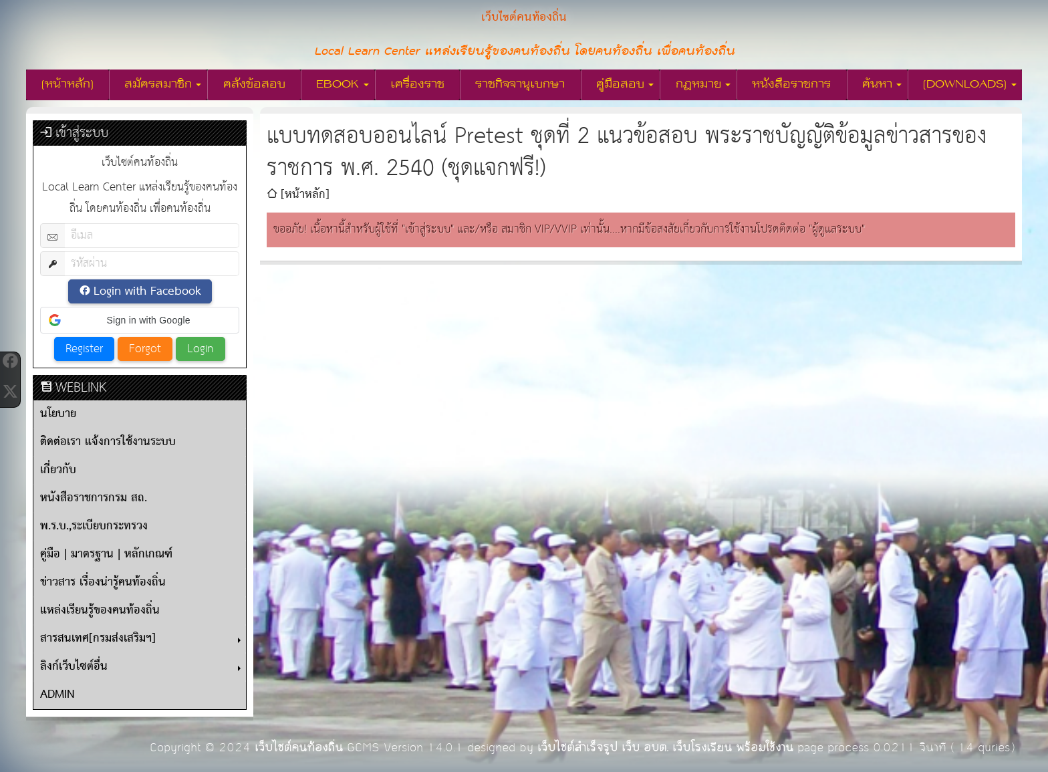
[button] (139, 320)
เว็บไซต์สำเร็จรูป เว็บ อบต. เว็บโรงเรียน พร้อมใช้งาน (665, 747)
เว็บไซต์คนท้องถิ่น (299, 747)
